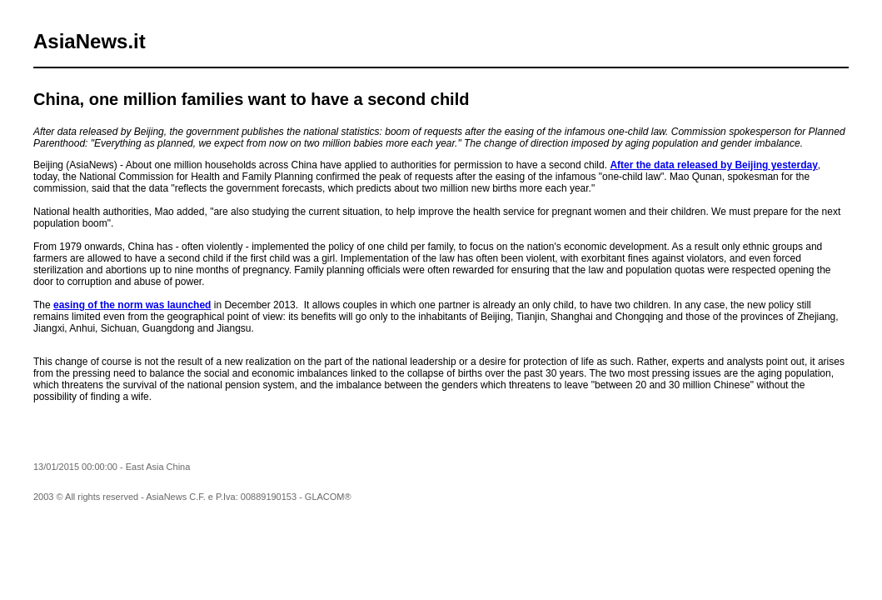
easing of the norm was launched (132, 305)
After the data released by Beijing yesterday (713, 165)
